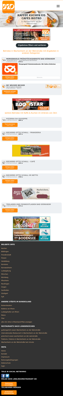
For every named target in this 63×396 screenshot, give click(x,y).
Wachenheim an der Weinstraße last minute (17, 342)
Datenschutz (6, 363)
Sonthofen (5, 290)
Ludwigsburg (6, 271)
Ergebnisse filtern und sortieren (32, 45)
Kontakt (4, 354)
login (3, 366)
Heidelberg (5, 261)
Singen (3, 287)
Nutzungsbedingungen (9, 360)
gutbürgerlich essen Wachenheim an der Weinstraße (20, 330)
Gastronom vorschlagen (9, 384)
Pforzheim (5, 280)
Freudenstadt (6, 255)
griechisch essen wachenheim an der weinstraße (19, 336)
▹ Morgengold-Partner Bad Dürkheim (27, 60)
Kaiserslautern (6, 305)
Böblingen (5, 251)
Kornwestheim (6, 268)
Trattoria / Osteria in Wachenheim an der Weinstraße (20, 339)
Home (3, 351)
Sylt (2, 297)
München (4, 274)
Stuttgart (4, 293)
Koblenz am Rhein (8, 309)
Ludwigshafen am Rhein (10, 312)
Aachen (4, 248)
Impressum (5, 357)
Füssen (3, 258)
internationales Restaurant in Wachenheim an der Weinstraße (24, 333)
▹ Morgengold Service (11, 60)
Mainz (3, 315)
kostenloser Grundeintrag (9, 392)
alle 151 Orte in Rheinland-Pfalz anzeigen (16, 322)
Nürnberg (4, 277)
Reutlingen (5, 284)
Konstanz (4, 264)
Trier (3, 318)
